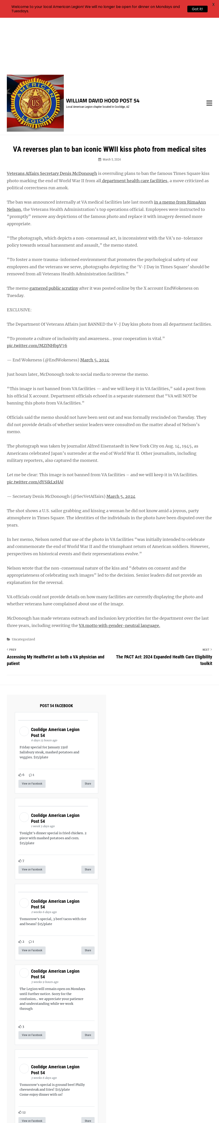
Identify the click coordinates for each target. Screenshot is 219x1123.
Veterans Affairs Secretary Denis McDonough (52, 120)
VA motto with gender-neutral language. (119, 571)
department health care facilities (134, 127)
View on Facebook (32, 730)
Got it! (197, 9)
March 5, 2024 (94, 306)
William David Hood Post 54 (102, 47)
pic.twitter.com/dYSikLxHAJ (35, 428)
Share (88, 730)
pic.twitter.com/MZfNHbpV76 (37, 292)
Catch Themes (193, 1112)
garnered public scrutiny (53, 234)
